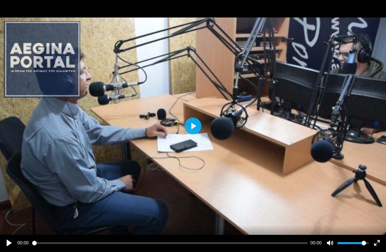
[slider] (170, 243)
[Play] (9, 242)
